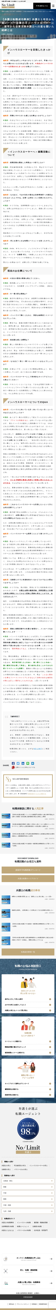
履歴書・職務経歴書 (41, 1222)
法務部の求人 (6, 1169)
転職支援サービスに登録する (37, 793)
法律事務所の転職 (8, 1226)
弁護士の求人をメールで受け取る (16, 1010)
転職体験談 (19, 11)
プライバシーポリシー (23, 1304)
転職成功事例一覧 (28, 952)
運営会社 (11, 1304)
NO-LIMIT (38, 749)
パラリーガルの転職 (24, 1230)
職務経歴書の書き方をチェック (15, 1047)
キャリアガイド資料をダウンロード (17, 1083)
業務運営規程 (43, 1304)
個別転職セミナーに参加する (14, 1052)
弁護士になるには (8, 1230)
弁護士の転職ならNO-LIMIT (8, 11)
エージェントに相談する (13, 1041)
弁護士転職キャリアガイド (28, 878)
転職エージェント (23, 1226)
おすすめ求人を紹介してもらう (15, 1005)
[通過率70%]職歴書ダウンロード (28, 870)
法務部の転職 (37, 1226)
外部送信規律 (27, 1297)
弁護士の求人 (6, 1165)
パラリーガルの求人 (21, 1169)
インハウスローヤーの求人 (38, 1165)
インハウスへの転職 (24, 1222)
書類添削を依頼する (11, 1089)
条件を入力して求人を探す (14, 999)
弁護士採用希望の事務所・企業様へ (28, 1293)
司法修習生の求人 (20, 1165)
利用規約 (34, 1304)
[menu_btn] (53, 6)
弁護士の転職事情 (8, 1222)
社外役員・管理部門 (41, 1230)
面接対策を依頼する (11, 1095)
